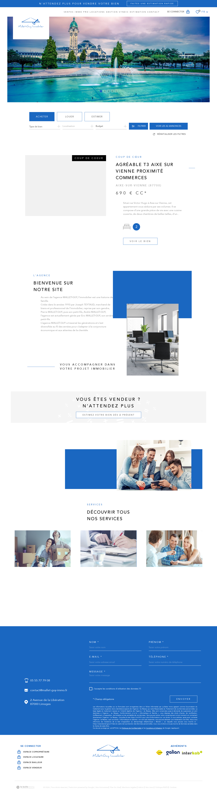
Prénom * (156, 642)
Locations (97, 12)
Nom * (94, 642)
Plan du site (115, 787)
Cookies (173, 787)
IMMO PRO (82, 12)
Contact (153, 12)
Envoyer (183, 699)
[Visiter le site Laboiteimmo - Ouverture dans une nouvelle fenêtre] (25, 787)
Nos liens (149, 787)
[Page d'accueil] (31, 23)
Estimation (138, 12)
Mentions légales (129, 787)
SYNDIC (124, 12)
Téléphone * (159, 657)
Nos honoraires (102, 787)
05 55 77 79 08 (40, 680)
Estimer (97, 116)
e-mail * (95, 657)
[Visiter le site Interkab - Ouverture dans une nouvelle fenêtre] (192, 752)
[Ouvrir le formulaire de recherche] (138, 126)
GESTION (112, 12)
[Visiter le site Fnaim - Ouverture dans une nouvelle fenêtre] (159, 752)
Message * (97, 672)
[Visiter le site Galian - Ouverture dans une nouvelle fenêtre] (173, 752)
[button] (101, 91)
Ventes (69, 12)
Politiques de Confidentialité (131, 728)
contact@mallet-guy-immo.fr (48, 690)
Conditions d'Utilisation (154, 728)
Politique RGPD (161, 787)
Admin (141, 787)
